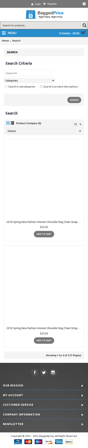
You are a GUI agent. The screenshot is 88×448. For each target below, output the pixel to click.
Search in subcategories (20, 86)
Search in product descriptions (59, 86)
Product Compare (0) (28, 123)
